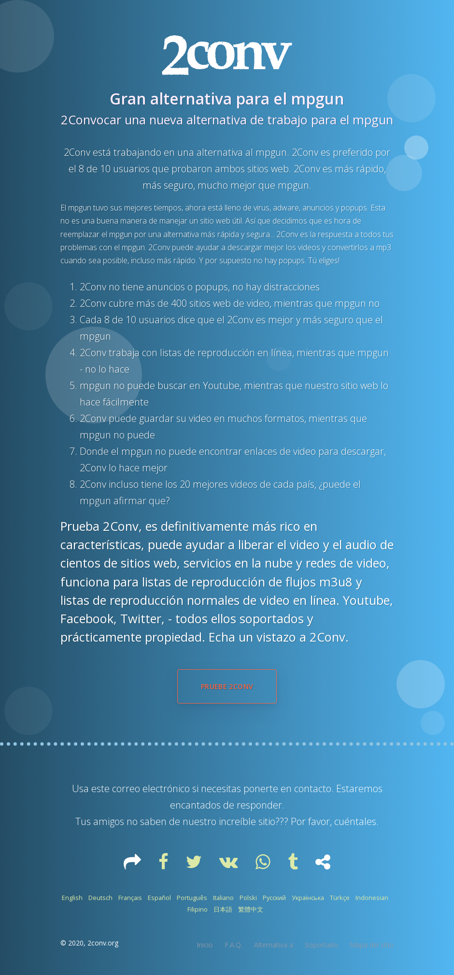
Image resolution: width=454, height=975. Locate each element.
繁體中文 (250, 909)
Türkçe (340, 897)
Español (159, 897)
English (72, 897)
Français (130, 897)
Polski (248, 897)
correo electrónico (151, 788)
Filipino (197, 909)
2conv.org (102, 942)
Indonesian (371, 897)
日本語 (222, 909)
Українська (308, 897)
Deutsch (100, 897)
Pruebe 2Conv (227, 686)
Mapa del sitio (372, 944)
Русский (274, 897)
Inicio (205, 944)
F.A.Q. (233, 944)
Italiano (223, 897)
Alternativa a (273, 944)
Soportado (321, 944)
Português (192, 897)
